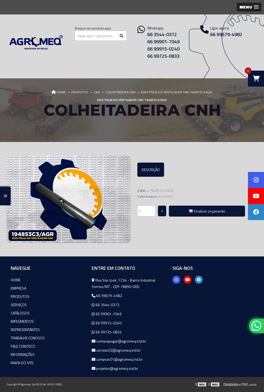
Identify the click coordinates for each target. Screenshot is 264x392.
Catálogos (20, 313)
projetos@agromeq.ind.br (115, 368)
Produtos (20, 296)
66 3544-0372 (162, 34)
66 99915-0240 (163, 48)
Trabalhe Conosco (28, 338)
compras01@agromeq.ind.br (117, 359)
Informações (22, 354)
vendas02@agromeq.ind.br (116, 350)
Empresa (18, 288)
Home (16, 280)
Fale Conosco (23, 346)
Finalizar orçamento (207, 211)
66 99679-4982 (107, 295)
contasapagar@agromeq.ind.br (119, 341)
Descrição (151, 169)
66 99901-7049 (163, 41)
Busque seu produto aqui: (93, 28)
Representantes (25, 329)
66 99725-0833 (163, 56)
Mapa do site (22, 363)
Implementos (22, 321)
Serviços (19, 305)
